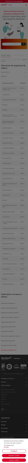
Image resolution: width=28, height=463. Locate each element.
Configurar (14, 451)
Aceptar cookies (14, 460)
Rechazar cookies (14, 455)
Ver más (6, 447)
